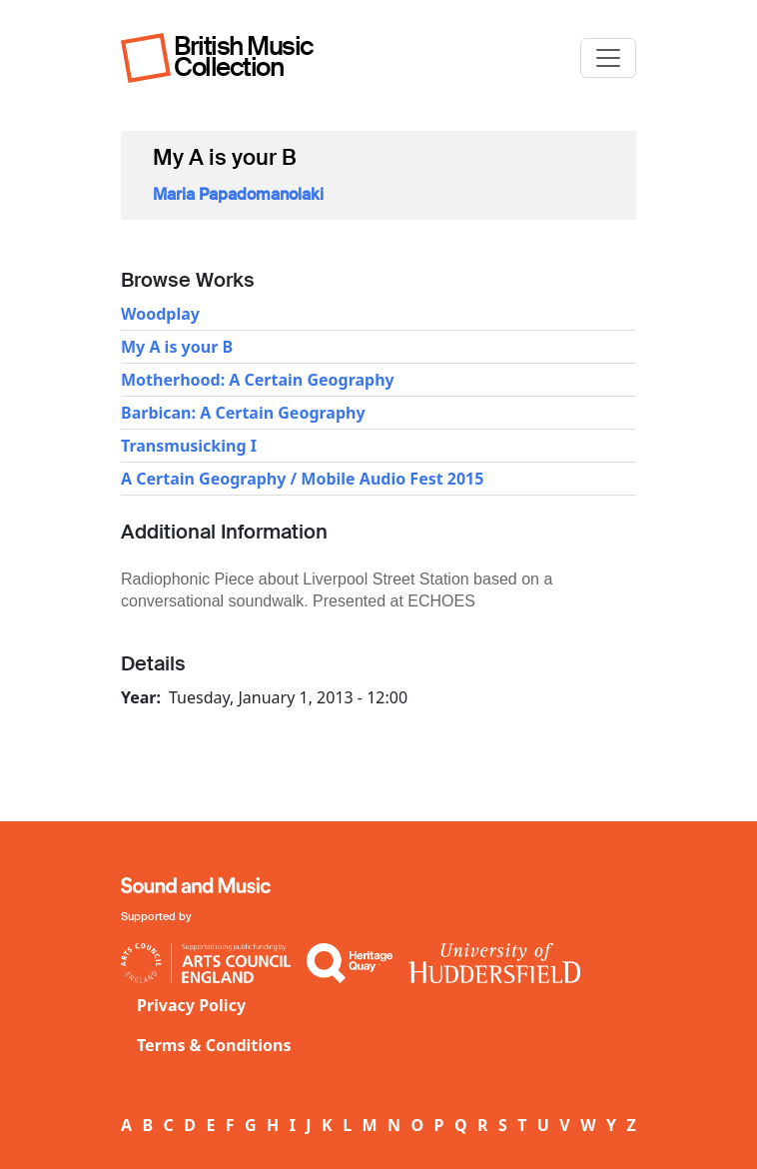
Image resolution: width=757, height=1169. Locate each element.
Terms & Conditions (214, 1045)
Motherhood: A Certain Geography (257, 380)
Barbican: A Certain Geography (243, 413)
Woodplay (160, 314)
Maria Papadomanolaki (238, 194)
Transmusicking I (189, 446)
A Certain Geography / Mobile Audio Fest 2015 (302, 479)
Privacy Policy (191, 1005)
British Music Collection (244, 56)
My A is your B (177, 347)
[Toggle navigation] (608, 58)
